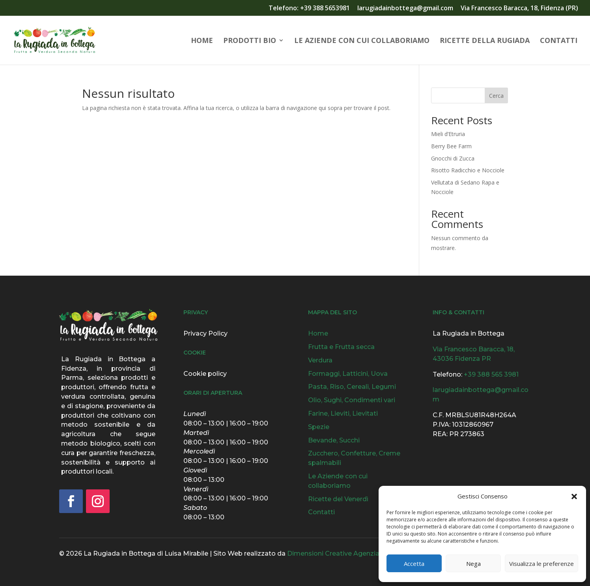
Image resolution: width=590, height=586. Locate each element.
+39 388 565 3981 (491, 374)
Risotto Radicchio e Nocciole (467, 170)
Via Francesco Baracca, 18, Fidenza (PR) (519, 8)
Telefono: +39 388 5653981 (309, 8)
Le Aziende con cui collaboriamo (361, 41)
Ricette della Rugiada (485, 41)
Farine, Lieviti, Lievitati (343, 413)
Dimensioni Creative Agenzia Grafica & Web (356, 553)
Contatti (558, 41)
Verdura (320, 360)
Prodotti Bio (249, 41)
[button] (574, 496)
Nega (473, 563)
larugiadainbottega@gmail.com (405, 8)
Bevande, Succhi (334, 440)
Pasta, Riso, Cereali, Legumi (352, 386)
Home (202, 41)
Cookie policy (205, 373)
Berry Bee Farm (451, 146)
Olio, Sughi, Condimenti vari (351, 400)
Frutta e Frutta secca (341, 347)
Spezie (318, 427)
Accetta (414, 563)
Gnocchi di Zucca (452, 158)
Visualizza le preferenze (541, 563)
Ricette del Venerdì (338, 499)
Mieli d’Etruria (448, 134)
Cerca (496, 95)
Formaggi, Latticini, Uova (348, 373)
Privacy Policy (205, 333)
